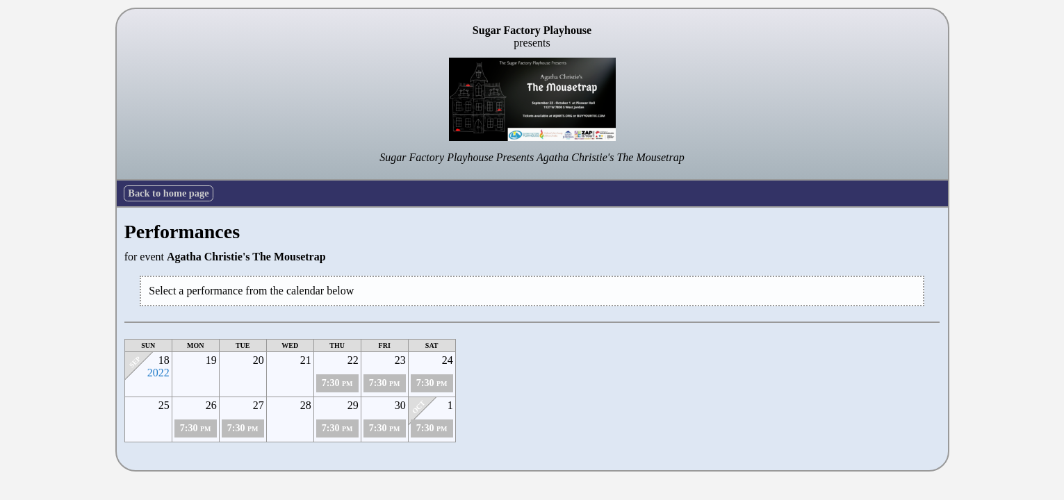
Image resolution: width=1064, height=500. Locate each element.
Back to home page (168, 193)
